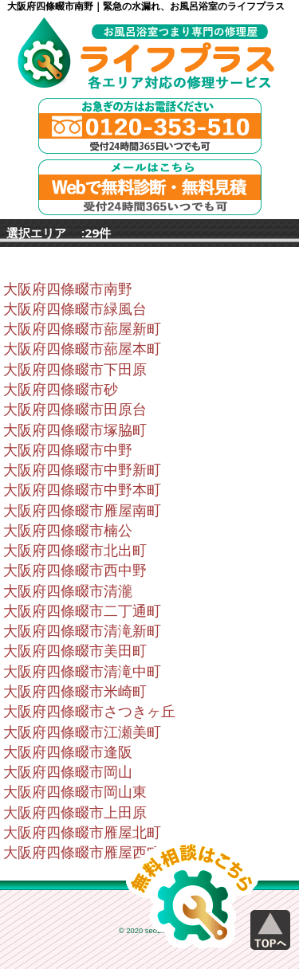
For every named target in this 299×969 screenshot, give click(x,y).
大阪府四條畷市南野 (67, 289)
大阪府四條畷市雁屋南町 (82, 511)
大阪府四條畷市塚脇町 (75, 430)
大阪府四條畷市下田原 (75, 370)
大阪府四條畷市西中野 (75, 571)
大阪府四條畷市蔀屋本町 (82, 349)
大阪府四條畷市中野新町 (82, 470)
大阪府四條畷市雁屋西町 (82, 853)
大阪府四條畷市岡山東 (75, 792)
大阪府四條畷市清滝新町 (82, 631)
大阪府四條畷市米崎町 (75, 692)
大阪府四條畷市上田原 (75, 813)
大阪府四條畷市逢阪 (67, 752)
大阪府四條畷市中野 (67, 450)
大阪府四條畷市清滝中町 (82, 672)
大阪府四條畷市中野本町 (82, 490)
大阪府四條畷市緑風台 (75, 309)
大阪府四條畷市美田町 (75, 651)
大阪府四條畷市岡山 (67, 772)
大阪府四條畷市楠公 (67, 531)
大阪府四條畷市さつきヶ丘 (89, 712)
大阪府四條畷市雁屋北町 (82, 833)
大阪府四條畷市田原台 (75, 410)
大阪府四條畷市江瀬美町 (82, 732)
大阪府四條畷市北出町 (75, 551)
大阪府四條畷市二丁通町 (82, 611)
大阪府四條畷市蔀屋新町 (82, 329)
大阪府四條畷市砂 (60, 390)
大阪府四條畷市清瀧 (67, 591)
